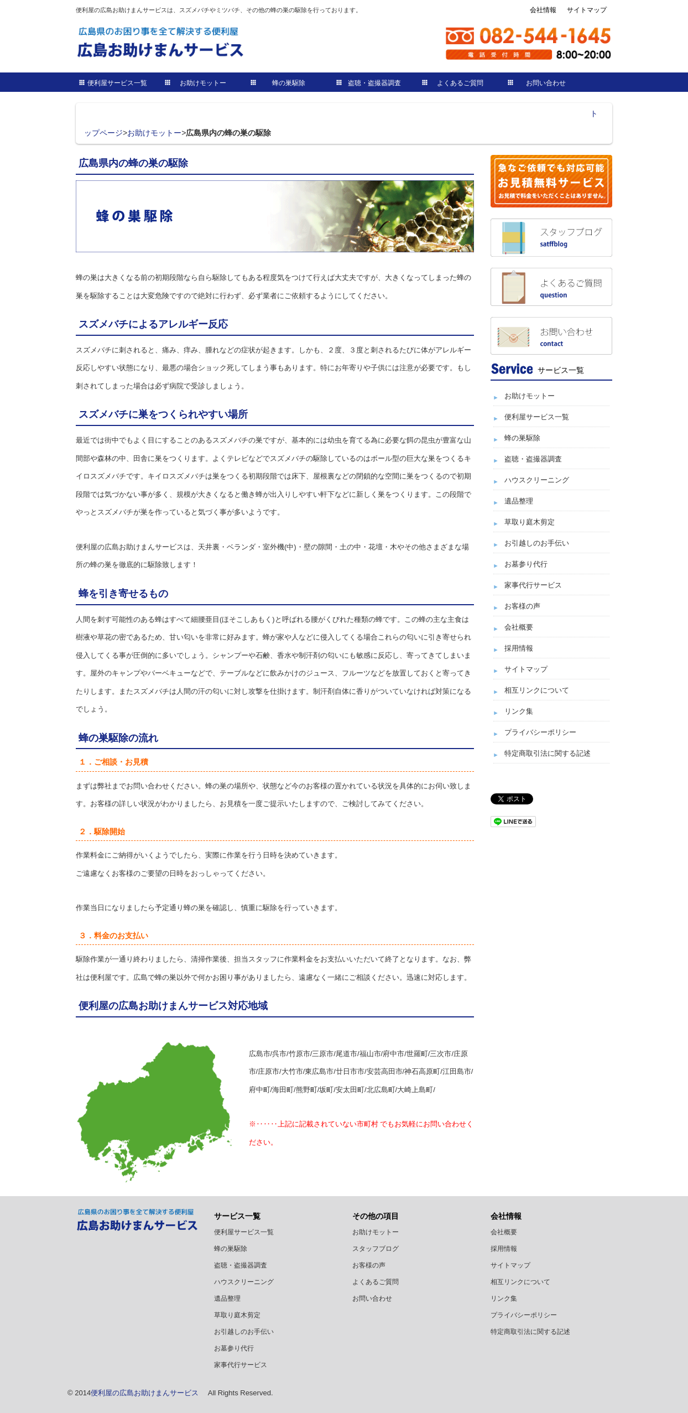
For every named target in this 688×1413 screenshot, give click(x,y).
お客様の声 (522, 606)
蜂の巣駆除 (288, 83)
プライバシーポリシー (540, 732)
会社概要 (518, 627)
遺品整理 (518, 501)
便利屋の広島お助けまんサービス (145, 1393)
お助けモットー (203, 83)
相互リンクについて (536, 690)
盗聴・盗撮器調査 (374, 83)
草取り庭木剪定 (529, 522)
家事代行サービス (533, 585)
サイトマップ (587, 10)
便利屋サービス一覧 (117, 83)
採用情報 (518, 648)
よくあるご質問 (460, 83)
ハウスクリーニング (536, 480)
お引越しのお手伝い (536, 543)
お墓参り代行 (526, 564)
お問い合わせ (546, 83)
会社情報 (543, 10)
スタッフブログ (375, 1249)
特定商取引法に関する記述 (547, 753)
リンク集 (518, 711)
